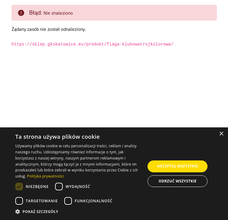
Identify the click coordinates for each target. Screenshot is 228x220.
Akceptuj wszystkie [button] (177, 166)
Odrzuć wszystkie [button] (177, 181)
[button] (78, 211)
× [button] (221, 134)
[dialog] (114, 173)
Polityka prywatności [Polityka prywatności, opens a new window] (45, 176)
